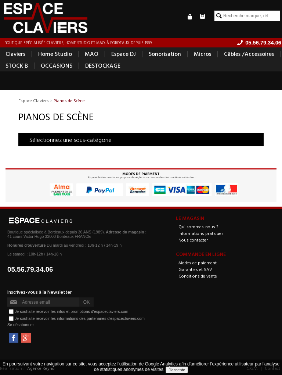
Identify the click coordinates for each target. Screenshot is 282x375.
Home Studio (55, 53)
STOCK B (17, 65)
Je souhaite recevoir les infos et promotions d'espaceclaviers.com (71, 311)
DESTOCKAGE (102, 65)
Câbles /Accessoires (249, 53)
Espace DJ (123, 53)
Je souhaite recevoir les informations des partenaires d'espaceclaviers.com (80, 318)
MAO (91, 53)
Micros (202, 53)
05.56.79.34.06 (30, 269)
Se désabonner (20, 324)
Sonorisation (165, 53)
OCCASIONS (56, 65)
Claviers (15, 53)
